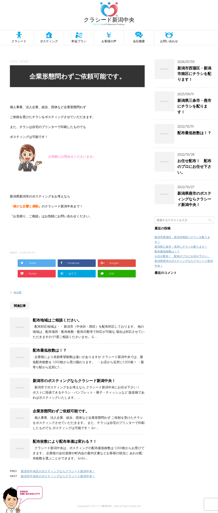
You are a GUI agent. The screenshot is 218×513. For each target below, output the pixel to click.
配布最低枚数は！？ (50, 350)
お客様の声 (108, 41)
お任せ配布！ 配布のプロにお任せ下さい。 (194, 166)
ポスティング (49, 41)
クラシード (18, 41)
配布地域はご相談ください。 (57, 320)
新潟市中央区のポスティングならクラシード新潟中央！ (58, 471)
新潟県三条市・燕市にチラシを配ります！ (194, 106)
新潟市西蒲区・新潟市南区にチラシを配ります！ (194, 74)
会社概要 (139, 41)
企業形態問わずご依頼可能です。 (61, 411)
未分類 (17, 292)
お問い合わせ (169, 41)
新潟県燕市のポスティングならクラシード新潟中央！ (194, 199)
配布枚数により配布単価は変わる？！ (65, 441)
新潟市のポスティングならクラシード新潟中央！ (74, 380)
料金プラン (79, 41)
